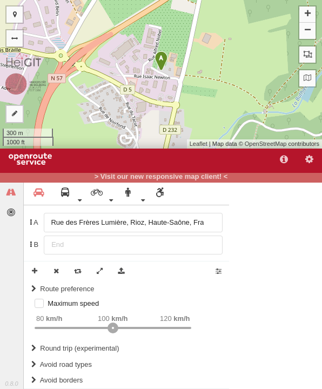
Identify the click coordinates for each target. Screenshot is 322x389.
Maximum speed (73, 303)
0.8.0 (11, 383)
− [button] (307, 31)
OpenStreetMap (266, 143)
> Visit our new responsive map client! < (161, 176)
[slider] (113, 328)
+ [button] (307, 14)
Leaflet (198, 143)
